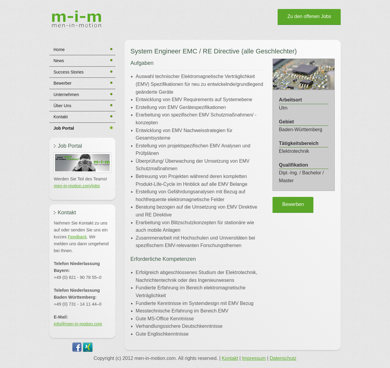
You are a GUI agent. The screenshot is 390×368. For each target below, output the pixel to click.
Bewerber (62, 83)
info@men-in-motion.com (78, 323)
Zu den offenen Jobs (309, 16)
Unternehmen (66, 94)
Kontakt (60, 116)
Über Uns (62, 105)
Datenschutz (283, 358)
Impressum (254, 358)
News (58, 60)
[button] (82, 163)
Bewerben (293, 204)
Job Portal (63, 128)
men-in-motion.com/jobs (77, 185)
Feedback (77, 236)
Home (59, 49)
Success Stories (68, 72)
